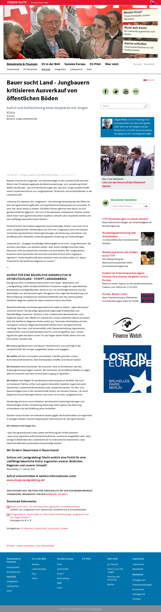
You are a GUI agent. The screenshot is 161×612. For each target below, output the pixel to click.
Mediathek (149, 64)
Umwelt (64, 528)
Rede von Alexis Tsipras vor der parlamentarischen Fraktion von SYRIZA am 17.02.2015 (128, 280)
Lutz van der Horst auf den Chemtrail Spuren (123, 184)
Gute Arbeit (53, 528)
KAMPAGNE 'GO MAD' (56, 494)
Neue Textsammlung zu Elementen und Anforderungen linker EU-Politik (128, 297)
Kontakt (138, 64)
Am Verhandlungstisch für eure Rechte (141, 31)
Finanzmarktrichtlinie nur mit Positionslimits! (141, 46)
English (150, 80)
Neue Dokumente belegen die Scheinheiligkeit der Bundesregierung (128, 222)
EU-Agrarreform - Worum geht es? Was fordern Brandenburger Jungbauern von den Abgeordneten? (49, 516)
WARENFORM (96, 609)
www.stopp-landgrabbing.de (25, 480)
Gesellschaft (40, 528)
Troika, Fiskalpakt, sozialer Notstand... (140, 15)
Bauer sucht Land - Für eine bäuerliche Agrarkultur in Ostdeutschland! (45, 506)
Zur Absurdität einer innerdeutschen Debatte (128, 238)
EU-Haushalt (27, 528)
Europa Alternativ (27, 2)
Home (46, 31)
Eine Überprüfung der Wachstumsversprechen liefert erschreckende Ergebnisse (128, 259)
